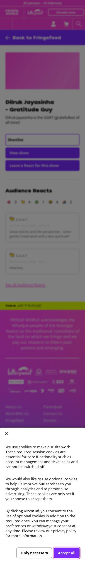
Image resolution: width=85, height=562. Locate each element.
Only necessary (34, 552)
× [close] (6, 433)
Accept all (66, 552)
